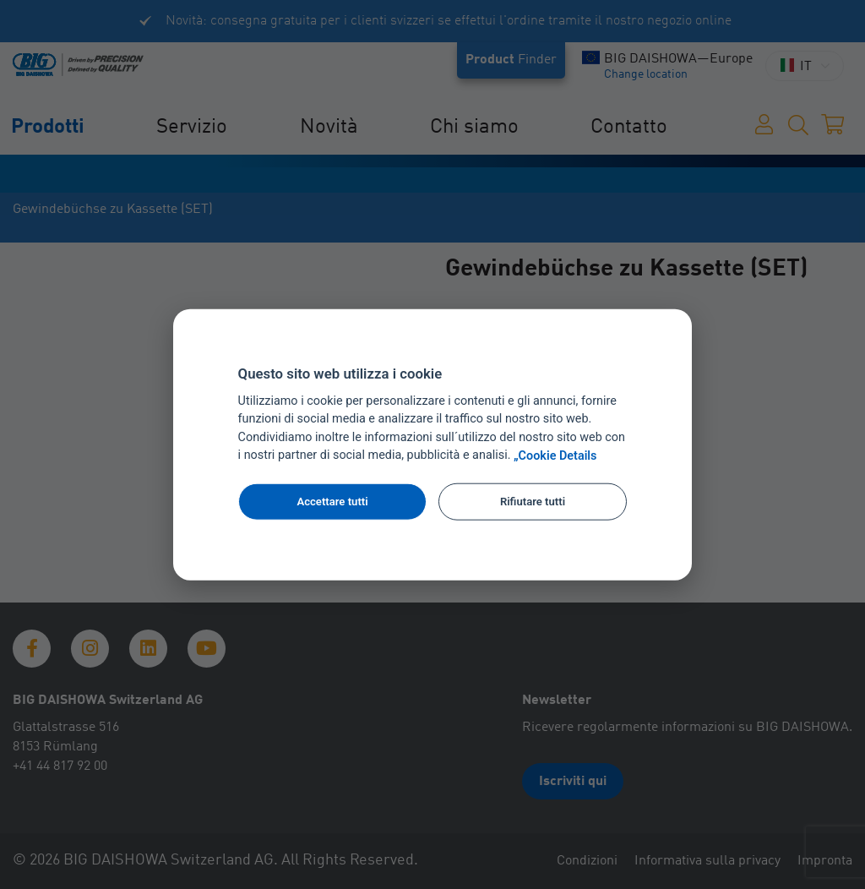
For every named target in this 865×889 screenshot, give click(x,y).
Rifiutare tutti (532, 501)
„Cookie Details (555, 456)
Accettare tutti (331, 501)
